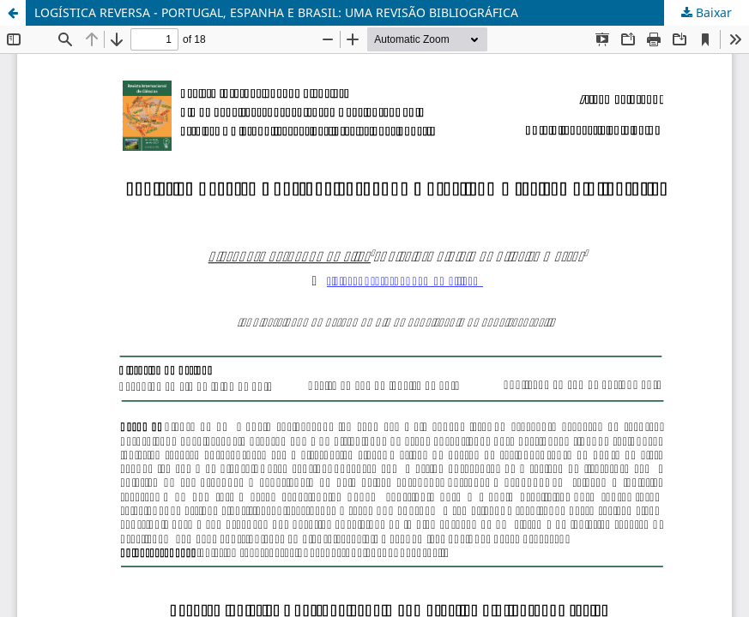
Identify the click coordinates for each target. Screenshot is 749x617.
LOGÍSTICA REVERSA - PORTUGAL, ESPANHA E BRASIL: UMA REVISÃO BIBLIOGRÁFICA (276, 12)
